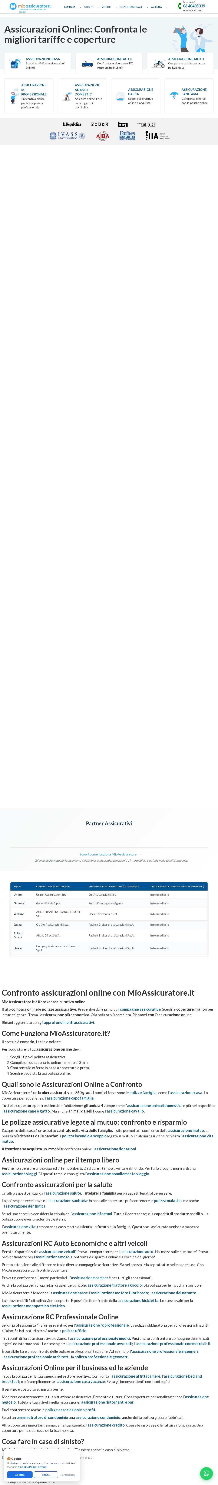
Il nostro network (10, 1356)
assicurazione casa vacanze (81, 933)
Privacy (42, 1466)
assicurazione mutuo (186, 682)
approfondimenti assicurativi (69, 574)
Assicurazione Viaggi (66, 1325)
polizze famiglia (142, 644)
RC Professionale (131, 7)
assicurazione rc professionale (102, 877)
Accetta (19, 1474)
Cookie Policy (28, 1466)
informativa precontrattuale (192, 1419)
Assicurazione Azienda (177, 1375)
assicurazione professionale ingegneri (165, 903)
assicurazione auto (136, 803)
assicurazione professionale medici (100, 890)
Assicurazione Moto (186, 59)
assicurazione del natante (173, 845)
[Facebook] (95, 1389)
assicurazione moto (53, 809)
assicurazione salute (63, 745)
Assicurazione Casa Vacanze (180, 1325)
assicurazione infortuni (92, 765)
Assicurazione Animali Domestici (87, 89)
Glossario (5, 1331)
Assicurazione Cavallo (67, 1338)
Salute (88, 7)
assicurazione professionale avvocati (99, 896)
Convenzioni (7, 1350)
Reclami (4, 1362)
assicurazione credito (106, 977)
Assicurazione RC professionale (34, 89)
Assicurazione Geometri (123, 1341)
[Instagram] (109, 1389)
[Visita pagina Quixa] (85, 386)
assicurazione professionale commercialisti (173, 896)
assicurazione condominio (98, 969)
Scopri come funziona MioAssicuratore (105, 406)
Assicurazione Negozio (177, 1331)
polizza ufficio (74, 883)
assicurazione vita (19, 779)
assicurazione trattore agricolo (114, 837)
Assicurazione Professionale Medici (130, 1354)
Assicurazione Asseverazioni (126, 1347)
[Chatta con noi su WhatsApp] (206, 1473)
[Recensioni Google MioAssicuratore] (180, 1173)
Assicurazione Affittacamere (180, 1313)
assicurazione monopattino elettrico (33, 858)
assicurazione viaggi (19, 725)
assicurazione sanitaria (67, 752)
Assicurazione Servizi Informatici (128, 1376)
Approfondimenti (10, 1319)
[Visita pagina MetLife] (14, 386)
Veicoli (106, 7)
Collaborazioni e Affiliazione (16, 1325)
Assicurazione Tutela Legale (180, 1369)
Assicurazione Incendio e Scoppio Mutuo (78, 1344)
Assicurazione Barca (140, 92)
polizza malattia (168, 752)
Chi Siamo (6, 1307)
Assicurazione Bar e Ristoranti (181, 1338)
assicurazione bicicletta (138, 852)
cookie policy (72, 1419)
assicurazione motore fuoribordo (119, 845)
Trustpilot (180, 1163)
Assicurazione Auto (114, 59)
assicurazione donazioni (115, 701)
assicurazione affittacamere (135, 928)
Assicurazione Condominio (180, 1356)
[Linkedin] (123, 1389)
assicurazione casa (186, 644)
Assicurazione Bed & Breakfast (182, 1319)
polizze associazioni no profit (70, 962)
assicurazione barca (70, 845)
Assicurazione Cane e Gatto (70, 1331)
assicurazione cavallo (125, 663)
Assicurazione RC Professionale (128, 1307)
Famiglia (69, 7)
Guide (3, 1338)
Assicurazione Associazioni (180, 1350)
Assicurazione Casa (43, 59)
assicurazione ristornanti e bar (107, 954)
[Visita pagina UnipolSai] (38, 386)
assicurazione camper (89, 829)
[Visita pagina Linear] (133, 386)
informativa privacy (51, 1419)
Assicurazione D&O (175, 1362)
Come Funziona (9, 1313)
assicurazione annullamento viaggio (118, 725)
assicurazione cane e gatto (26, 663)
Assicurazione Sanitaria (194, 92)
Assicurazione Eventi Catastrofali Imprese (188, 1307)
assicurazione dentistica (24, 758)
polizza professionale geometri (101, 909)
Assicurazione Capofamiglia (70, 1313)
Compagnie (7, 1344)
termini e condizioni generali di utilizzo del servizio (144, 1419)
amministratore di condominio (42, 969)
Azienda (156, 7)
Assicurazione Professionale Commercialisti (135, 1319)
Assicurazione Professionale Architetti (132, 1335)
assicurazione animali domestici (154, 657)
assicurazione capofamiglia (70, 650)
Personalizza (68, 1474)
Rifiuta (46, 1474)
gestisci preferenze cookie (98, 1419)
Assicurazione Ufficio (176, 1344)
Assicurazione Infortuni (68, 1356)
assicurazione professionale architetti (36, 909)
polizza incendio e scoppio (84, 688)
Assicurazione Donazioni (69, 1319)
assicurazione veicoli (57, 803)
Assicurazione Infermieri (123, 1360)
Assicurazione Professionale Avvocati (131, 1313)
